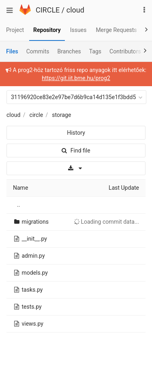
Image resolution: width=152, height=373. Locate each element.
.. (18, 204)
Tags (95, 51)
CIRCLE (48, 10)
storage (61, 115)
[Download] (76, 168)
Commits (37, 51)
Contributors (125, 51)
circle (36, 115)
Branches (69, 51)
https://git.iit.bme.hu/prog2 (76, 78)
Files (12, 51)
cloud (75, 10)
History (76, 132)
